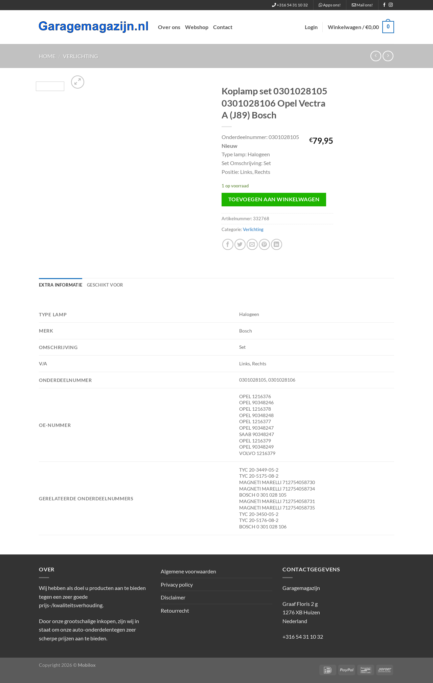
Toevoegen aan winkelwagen (274, 199)
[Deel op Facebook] (227, 244)
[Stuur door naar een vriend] (252, 244)
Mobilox (87, 665)
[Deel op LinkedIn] (276, 244)
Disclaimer (173, 597)
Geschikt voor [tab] (105, 285)
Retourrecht (175, 610)
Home (47, 56)
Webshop (196, 27)
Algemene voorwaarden (188, 571)
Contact (222, 27)
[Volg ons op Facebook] (384, 5)
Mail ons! (362, 4)
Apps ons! (330, 4)
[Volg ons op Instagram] (391, 5)
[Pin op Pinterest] (264, 244)
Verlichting (80, 56)
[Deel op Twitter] (240, 244)
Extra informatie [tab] (60, 285)
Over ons (169, 27)
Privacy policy (177, 584)
